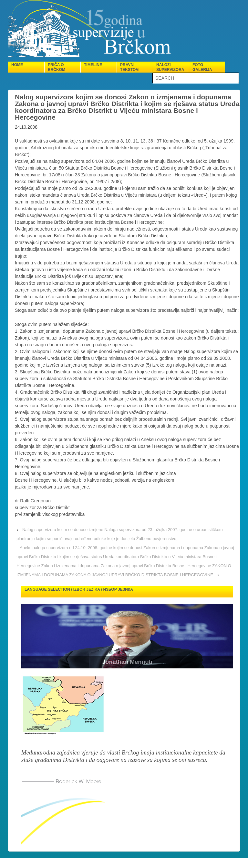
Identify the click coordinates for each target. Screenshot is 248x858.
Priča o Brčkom (56, 67)
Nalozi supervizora (170, 67)
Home (17, 65)
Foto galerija (202, 67)
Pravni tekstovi (130, 67)
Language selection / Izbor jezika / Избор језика (79, 589)
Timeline (93, 65)
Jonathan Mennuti (127, 662)
